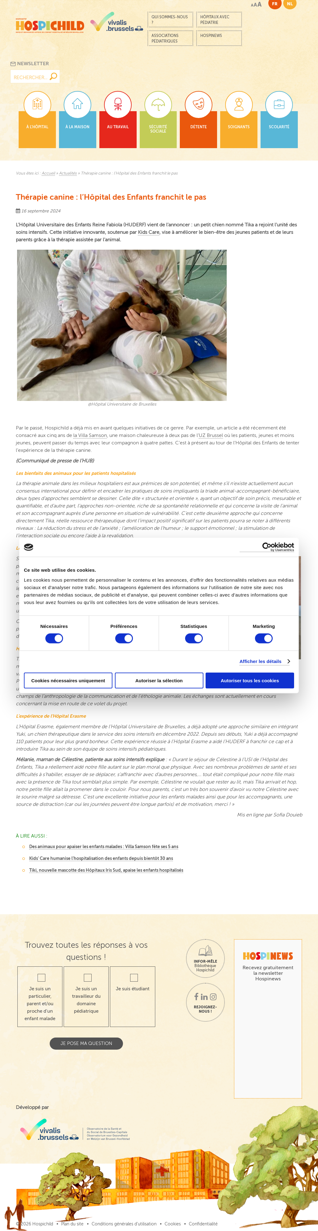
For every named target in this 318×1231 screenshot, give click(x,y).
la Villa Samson (90, 435)
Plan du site (72, 1224)
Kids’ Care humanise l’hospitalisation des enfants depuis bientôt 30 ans (101, 858)
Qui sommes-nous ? (170, 20)
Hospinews (211, 36)
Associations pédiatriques (165, 38)
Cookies (173, 1224)
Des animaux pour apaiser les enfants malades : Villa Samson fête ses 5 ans (103, 846)
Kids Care (148, 232)
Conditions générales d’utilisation (124, 1224)
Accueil (48, 173)
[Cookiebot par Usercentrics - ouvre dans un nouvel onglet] (267, 547)
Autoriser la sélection (159, 680)
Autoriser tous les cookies (250, 680)
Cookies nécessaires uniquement (68, 680)
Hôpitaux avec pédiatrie (214, 20)
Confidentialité (203, 1224)
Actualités (68, 173)
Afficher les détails (260, 661)
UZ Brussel (211, 435)
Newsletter (29, 64)
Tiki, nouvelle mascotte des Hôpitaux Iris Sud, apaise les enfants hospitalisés (106, 870)
